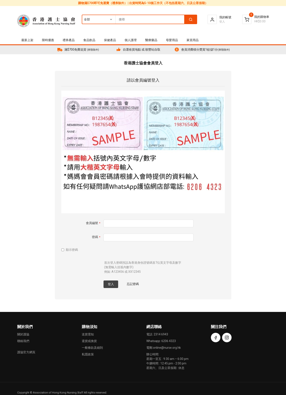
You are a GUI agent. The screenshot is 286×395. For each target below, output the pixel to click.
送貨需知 (88, 334)
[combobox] (139, 19)
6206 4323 (168, 341)
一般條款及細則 (92, 347)
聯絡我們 (23, 341)
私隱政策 (88, 354)
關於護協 (23, 334)
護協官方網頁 (26, 352)
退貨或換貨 (89, 341)
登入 (222, 21)
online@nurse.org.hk (167, 347)
